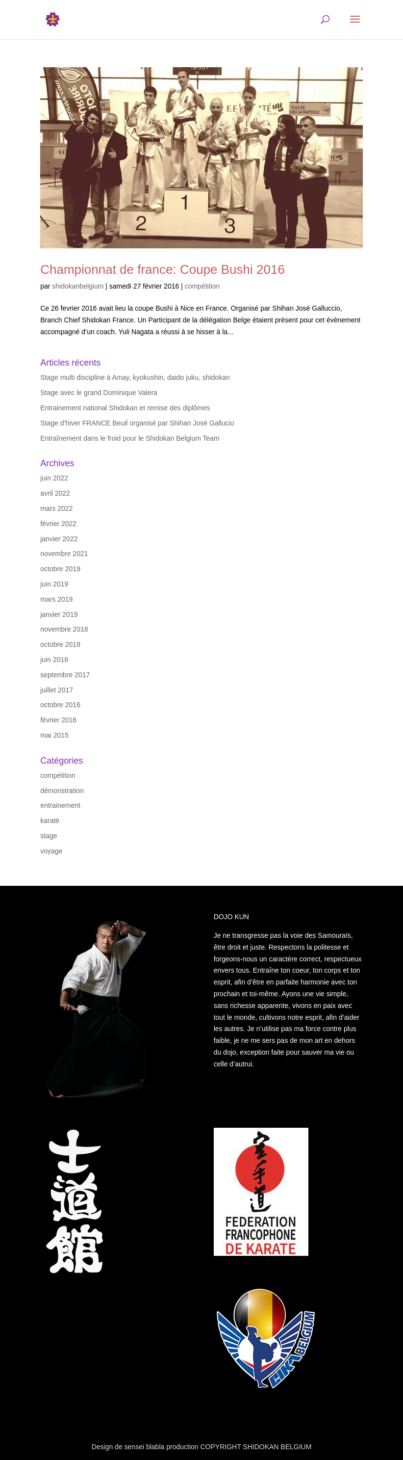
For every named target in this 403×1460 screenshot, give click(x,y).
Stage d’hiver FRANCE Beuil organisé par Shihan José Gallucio (137, 423)
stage (48, 836)
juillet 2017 (56, 690)
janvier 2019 (58, 614)
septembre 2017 (65, 675)
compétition (202, 286)
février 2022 (58, 524)
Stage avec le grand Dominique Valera (98, 393)
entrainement (60, 805)
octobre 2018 (60, 644)
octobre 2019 (60, 569)
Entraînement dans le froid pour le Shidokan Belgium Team (130, 438)
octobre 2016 (60, 705)
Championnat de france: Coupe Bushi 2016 (162, 269)
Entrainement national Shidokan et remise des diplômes (125, 408)
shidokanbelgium (77, 286)
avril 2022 (55, 493)
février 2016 (58, 720)
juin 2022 (54, 478)
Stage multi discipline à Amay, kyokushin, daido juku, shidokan (135, 377)
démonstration (62, 791)
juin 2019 (54, 584)
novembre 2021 (64, 553)
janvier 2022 (58, 539)
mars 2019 (56, 599)
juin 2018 (54, 660)
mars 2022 (56, 508)
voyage (51, 851)
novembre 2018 (64, 629)
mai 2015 (54, 735)
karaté (49, 820)
